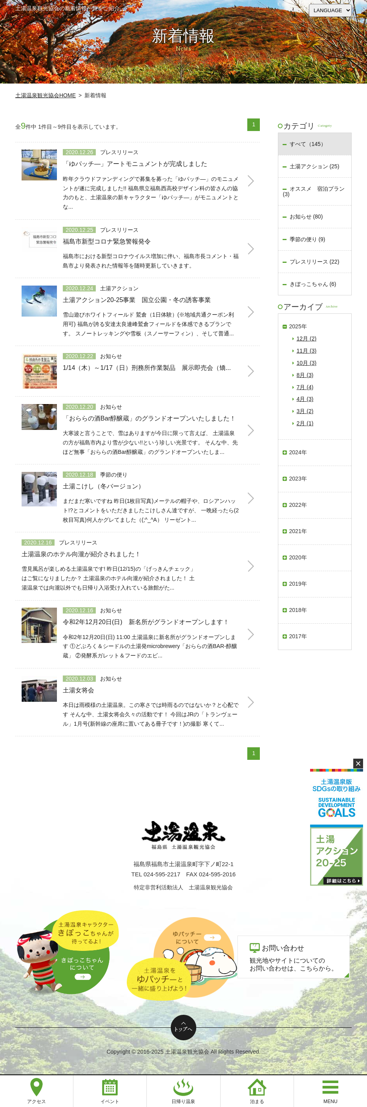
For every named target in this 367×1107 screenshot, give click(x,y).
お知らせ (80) (306, 216)
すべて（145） (308, 144)
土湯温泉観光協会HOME (45, 95)
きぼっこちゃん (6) (313, 284)
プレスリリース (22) (315, 262)
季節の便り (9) (307, 239)
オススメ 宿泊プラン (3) (313, 191)
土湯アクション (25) (315, 166)
